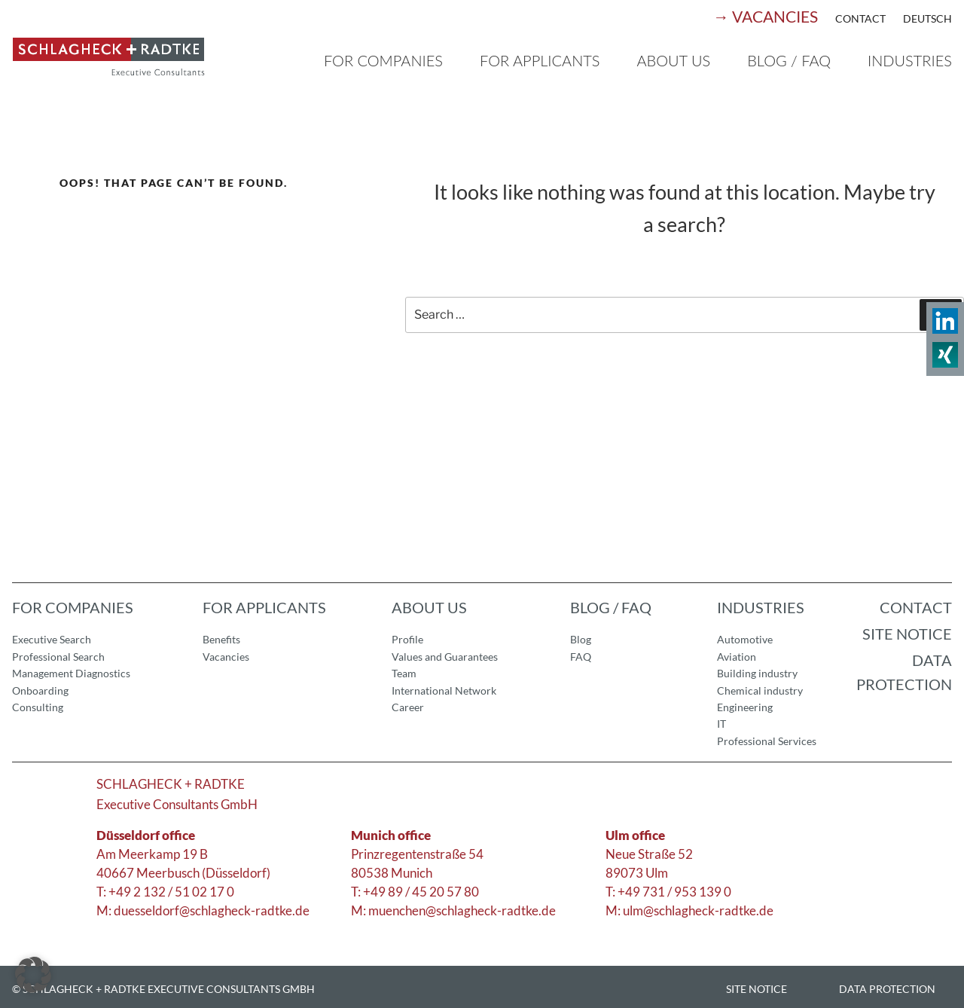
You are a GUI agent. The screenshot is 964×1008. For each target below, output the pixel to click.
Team (404, 673)
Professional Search (58, 656)
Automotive (745, 639)
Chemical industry (760, 690)
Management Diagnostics (71, 673)
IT (721, 723)
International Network (444, 690)
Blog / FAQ (789, 60)
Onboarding (40, 690)
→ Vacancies (765, 16)
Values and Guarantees (445, 656)
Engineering (745, 707)
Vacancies (226, 656)
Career (408, 707)
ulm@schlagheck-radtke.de (698, 910)
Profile (407, 639)
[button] (33, 975)
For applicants (539, 60)
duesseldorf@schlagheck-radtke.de (212, 910)
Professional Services (766, 741)
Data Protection (904, 672)
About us (673, 60)
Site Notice (756, 988)
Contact (860, 18)
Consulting (37, 707)
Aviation (736, 656)
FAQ (580, 656)
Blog (580, 639)
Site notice (907, 634)
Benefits (221, 639)
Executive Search (51, 639)
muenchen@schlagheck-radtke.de (462, 910)
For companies (383, 60)
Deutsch (927, 18)
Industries (910, 60)
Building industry (757, 673)
